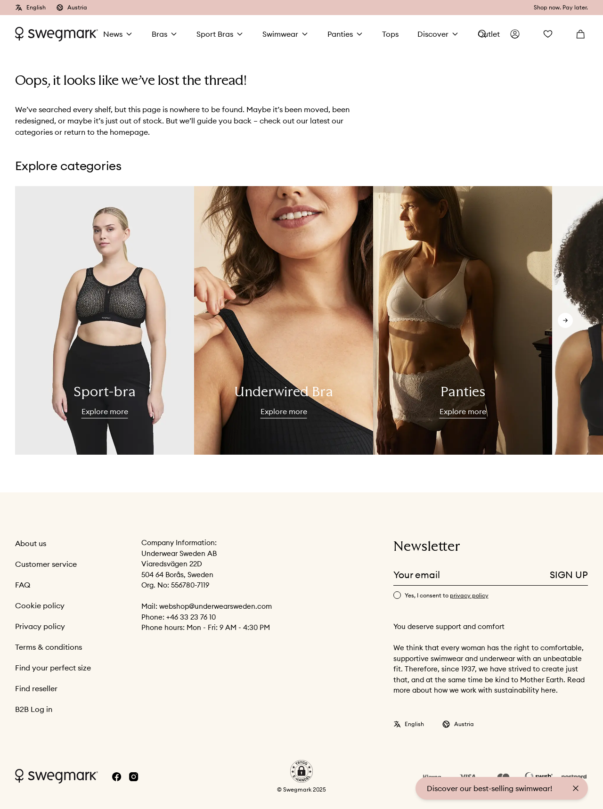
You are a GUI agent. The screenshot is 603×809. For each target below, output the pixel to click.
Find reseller (36, 688)
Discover (432, 34)
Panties (340, 34)
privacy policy (469, 595)
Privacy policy (40, 626)
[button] (301, 771)
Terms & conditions (48, 647)
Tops (390, 34)
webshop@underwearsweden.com (215, 606)
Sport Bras (214, 34)
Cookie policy (40, 605)
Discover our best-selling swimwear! (489, 788)
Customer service (46, 564)
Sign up (569, 574)
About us (30, 543)
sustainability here (525, 690)
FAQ (22, 584)
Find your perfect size (53, 667)
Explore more (104, 411)
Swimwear (280, 34)
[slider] (104, 320)
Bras (159, 34)
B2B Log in (33, 709)
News (112, 34)
